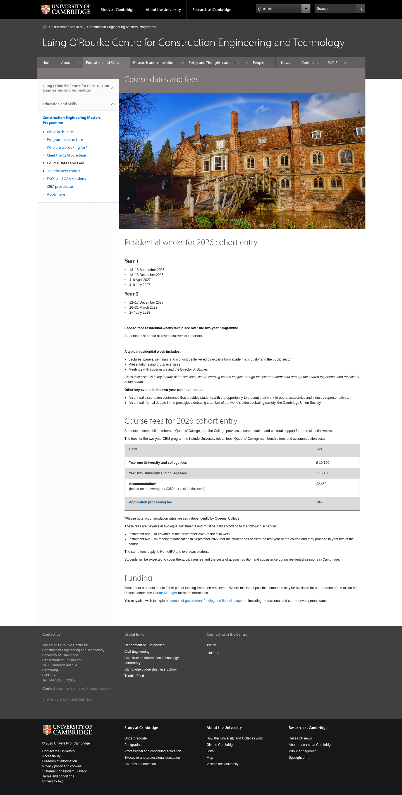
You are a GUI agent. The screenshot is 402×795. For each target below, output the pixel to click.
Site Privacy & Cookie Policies (67, 699)
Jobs (210, 751)
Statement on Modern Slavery (64, 771)
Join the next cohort (63, 170)
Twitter (211, 645)
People (258, 62)
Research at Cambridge (211, 9)
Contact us (310, 62)
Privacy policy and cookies (62, 766)
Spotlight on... (299, 758)
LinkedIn (213, 653)
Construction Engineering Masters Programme (121, 27)
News (285, 62)
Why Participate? (61, 131)
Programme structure (65, 139)
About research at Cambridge (310, 745)
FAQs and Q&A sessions (66, 178)
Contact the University (58, 751)
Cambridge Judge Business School (151, 669)
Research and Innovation (153, 62)
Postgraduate (134, 745)
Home (44, 27)
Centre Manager (165, 593)
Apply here (56, 194)
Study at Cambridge (117, 9)
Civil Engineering (137, 652)
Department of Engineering (144, 645)
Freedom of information (59, 761)
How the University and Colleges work (235, 738)
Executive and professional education (152, 758)
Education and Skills (67, 27)
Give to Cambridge (220, 745)
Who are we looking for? (67, 147)
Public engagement (303, 751)
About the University (163, 9)
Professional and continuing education (153, 751)
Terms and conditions (58, 776)
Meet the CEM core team (67, 155)
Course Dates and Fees (66, 162)
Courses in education (140, 764)
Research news (300, 738)
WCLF (333, 62)
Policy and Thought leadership (214, 62)
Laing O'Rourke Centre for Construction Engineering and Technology (76, 90)
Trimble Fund (134, 676)
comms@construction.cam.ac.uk (84, 688)
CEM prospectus (60, 186)
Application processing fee (150, 502)
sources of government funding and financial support (208, 601)
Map (210, 758)
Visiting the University (223, 764)
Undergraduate (136, 738)
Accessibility (51, 756)
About (66, 62)
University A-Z (52, 781)
